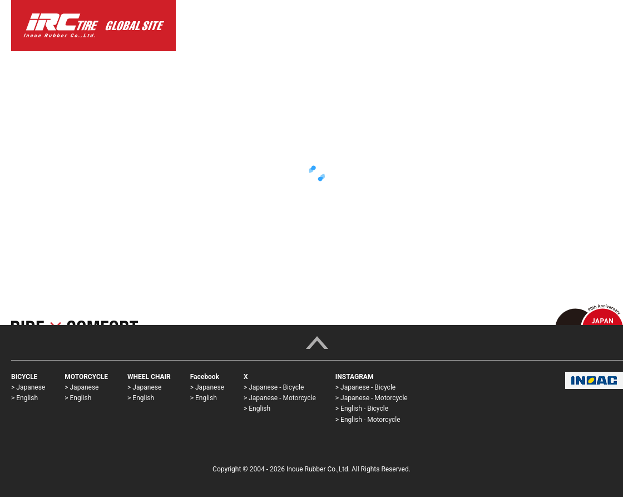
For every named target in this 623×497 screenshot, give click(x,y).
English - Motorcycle (370, 420)
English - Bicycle (364, 408)
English (27, 398)
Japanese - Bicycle (276, 387)
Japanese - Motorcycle (282, 398)
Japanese (30, 387)
